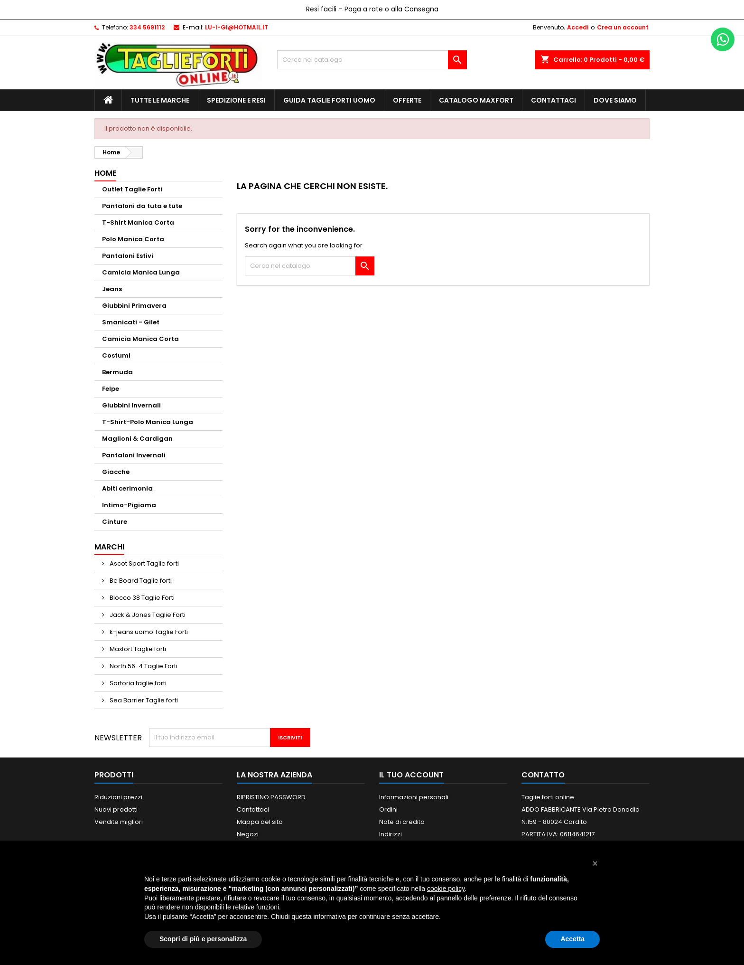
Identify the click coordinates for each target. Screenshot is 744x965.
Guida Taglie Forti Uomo (329, 100)
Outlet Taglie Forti (132, 189)
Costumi (116, 355)
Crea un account (623, 27)
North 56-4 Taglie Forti (142, 666)
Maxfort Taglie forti (137, 648)
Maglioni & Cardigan (137, 438)
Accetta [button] (572, 939)
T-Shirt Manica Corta (138, 222)
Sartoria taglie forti (137, 683)
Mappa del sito (260, 821)
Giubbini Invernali (131, 405)
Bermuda (117, 372)
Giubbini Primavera (134, 305)
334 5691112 (147, 27)
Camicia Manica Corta (140, 338)
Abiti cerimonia (127, 488)
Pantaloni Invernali (134, 455)
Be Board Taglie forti (140, 580)
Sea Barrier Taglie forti (143, 700)
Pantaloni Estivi (127, 255)
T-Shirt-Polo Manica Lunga (147, 421)
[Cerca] (372, 59)
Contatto (543, 774)
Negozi (248, 834)
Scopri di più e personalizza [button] (203, 939)
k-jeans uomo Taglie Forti (148, 631)
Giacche (116, 471)
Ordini (388, 809)
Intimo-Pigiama (129, 505)
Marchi (109, 546)
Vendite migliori (118, 821)
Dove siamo (615, 100)
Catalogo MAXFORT (476, 100)
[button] (595, 863)
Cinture (114, 521)
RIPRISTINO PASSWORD (271, 797)
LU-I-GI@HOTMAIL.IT (236, 27)
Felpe (110, 388)
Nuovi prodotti (116, 809)
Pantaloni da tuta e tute (142, 205)
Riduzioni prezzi (118, 797)
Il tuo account (411, 774)
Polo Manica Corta (133, 239)
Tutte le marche (159, 100)
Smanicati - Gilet (130, 322)
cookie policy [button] (446, 888)
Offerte (407, 100)
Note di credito (402, 821)
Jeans (112, 288)
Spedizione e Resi (236, 100)
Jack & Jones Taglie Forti (147, 614)
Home (105, 173)
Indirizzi (390, 834)
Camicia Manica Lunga (141, 272)
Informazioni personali (413, 797)
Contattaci (553, 100)
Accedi (577, 27)
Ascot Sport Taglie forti (143, 563)
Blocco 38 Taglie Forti (141, 597)
